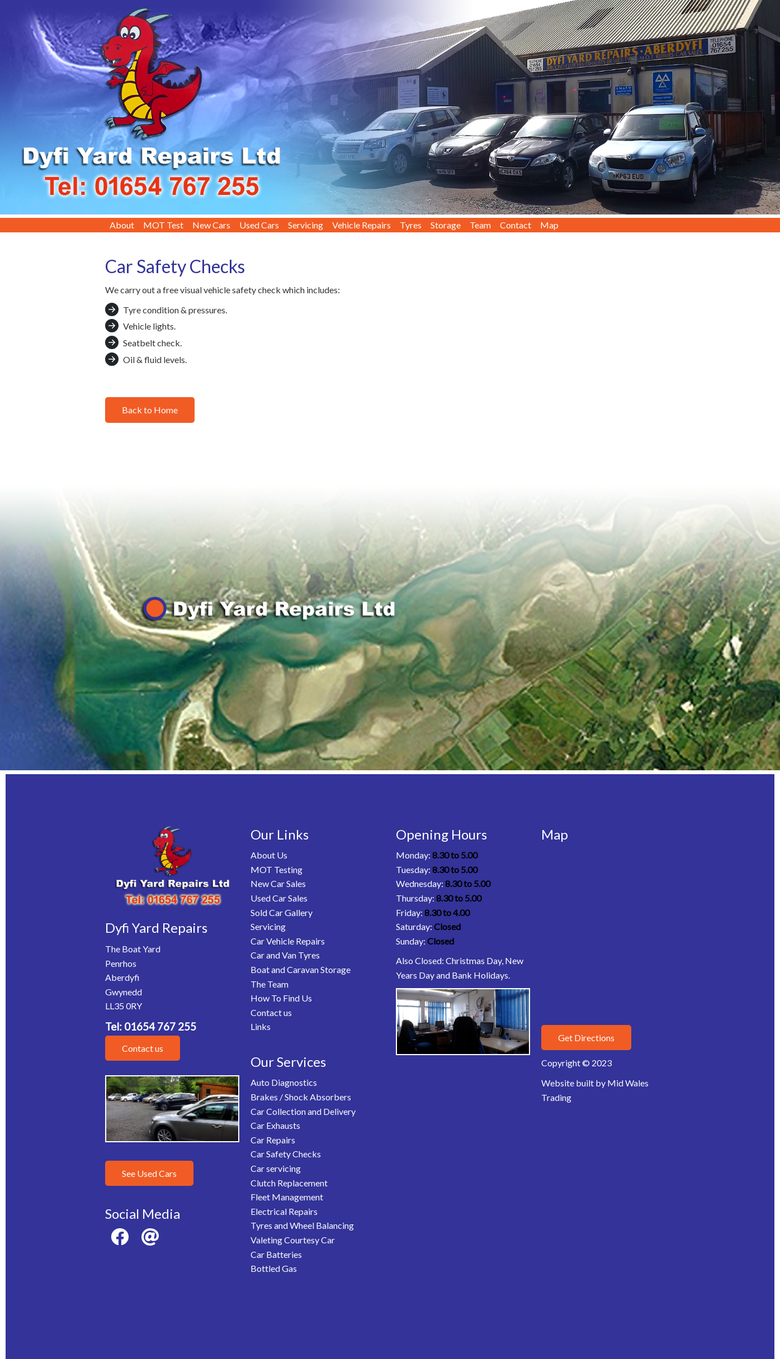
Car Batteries (276, 1254)
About (122, 225)
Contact (515, 225)
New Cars (211, 225)
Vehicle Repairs (361, 225)
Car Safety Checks (285, 1153)
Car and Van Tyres (285, 955)
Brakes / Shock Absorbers (300, 1096)
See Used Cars (149, 1173)
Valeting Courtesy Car (292, 1239)
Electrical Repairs (284, 1211)
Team (480, 225)
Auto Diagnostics (283, 1082)
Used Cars (259, 225)
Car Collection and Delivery (303, 1111)
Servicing (305, 225)
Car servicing (275, 1168)
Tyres (411, 225)
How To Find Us (281, 998)
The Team (269, 984)
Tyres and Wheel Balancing (302, 1225)
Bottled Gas (273, 1268)
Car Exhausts (275, 1125)
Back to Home (150, 409)
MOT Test (163, 225)
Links (260, 1026)
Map (549, 225)
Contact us (142, 1048)
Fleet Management (286, 1196)
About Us (268, 855)
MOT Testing (276, 869)
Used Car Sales (279, 898)
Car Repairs (272, 1139)
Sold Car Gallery (281, 912)
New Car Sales (278, 883)
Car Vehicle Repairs (287, 941)
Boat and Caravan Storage (300, 969)
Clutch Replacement (289, 1182)
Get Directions (586, 1037)
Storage (446, 225)
